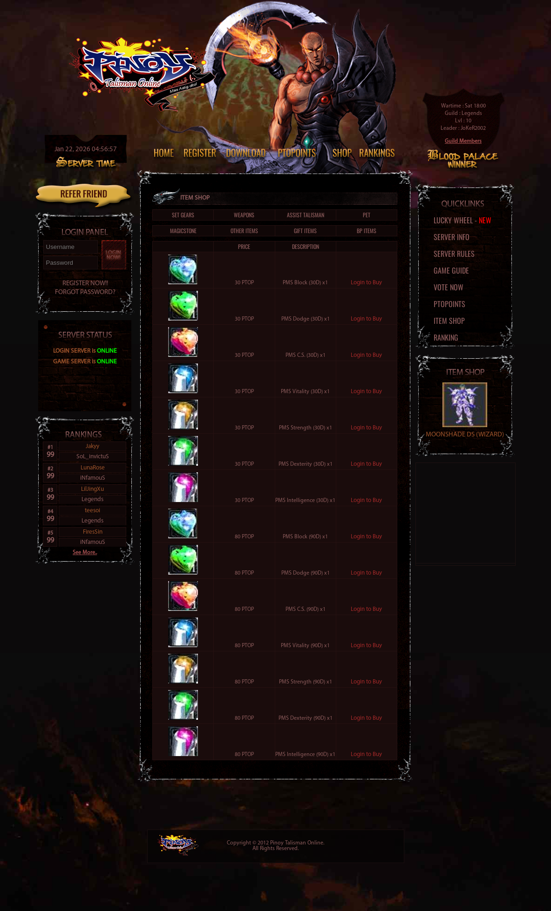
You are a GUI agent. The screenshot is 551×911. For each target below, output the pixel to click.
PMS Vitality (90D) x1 (305, 646)
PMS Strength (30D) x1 (305, 428)
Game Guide (451, 270)
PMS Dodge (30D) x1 (305, 319)
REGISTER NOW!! (85, 283)
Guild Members (463, 141)
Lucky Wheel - (462, 220)
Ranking (446, 337)
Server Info (451, 236)
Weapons (244, 215)
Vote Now (448, 287)
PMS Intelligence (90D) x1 (305, 754)
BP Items (366, 230)
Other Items (244, 230)
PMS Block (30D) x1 (305, 283)
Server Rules (454, 253)
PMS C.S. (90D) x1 (306, 609)
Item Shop (449, 320)
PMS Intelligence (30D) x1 (305, 500)
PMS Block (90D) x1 (305, 537)
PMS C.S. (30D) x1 (306, 355)
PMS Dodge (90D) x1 (305, 573)
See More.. (85, 553)
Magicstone (183, 230)
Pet (366, 215)
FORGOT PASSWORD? (85, 292)
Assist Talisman (305, 215)
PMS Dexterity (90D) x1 (306, 718)
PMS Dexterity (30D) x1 (306, 464)
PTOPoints (449, 303)
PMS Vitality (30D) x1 (305, 392)
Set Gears (183, 215)
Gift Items (305, 230)
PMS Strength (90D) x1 (305, 682)
